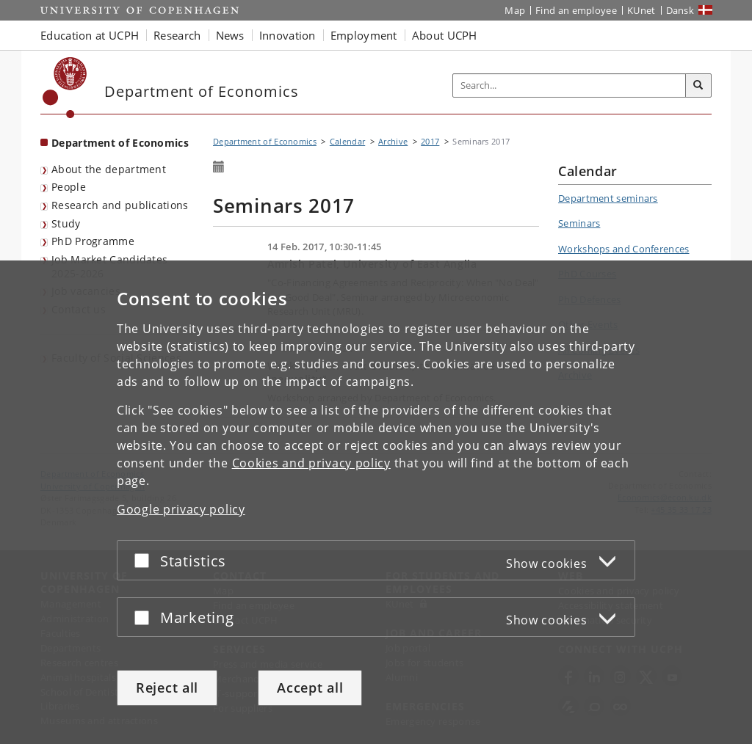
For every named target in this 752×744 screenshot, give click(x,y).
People (68, 187)
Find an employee (576, 10)
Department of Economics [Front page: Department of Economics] (120, 143)
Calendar (347, 141)
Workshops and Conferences (624, 248)
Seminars (579, 223)
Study (66, 223)
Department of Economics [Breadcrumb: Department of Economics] (265, 141)
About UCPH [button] (444, 35)
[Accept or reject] (145, 560)
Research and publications (120, 205)
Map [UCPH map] (515, 10)
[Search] (698, 85)
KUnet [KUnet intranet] (641, 10)
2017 (430, 141)
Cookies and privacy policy (311, 463)
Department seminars (608, 198)
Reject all (167, 687)
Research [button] (176, 35)
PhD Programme (92, 241)
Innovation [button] (287, 35)
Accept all (310, 687)
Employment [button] (363, 35)
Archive (393, 141)
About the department (108, 169)
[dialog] (376, 502)
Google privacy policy (181, 509)
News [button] (230, 35)
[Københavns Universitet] (65, 87)
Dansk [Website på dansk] (680, 10)
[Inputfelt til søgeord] (569, 85)
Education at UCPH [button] (89, 35)
